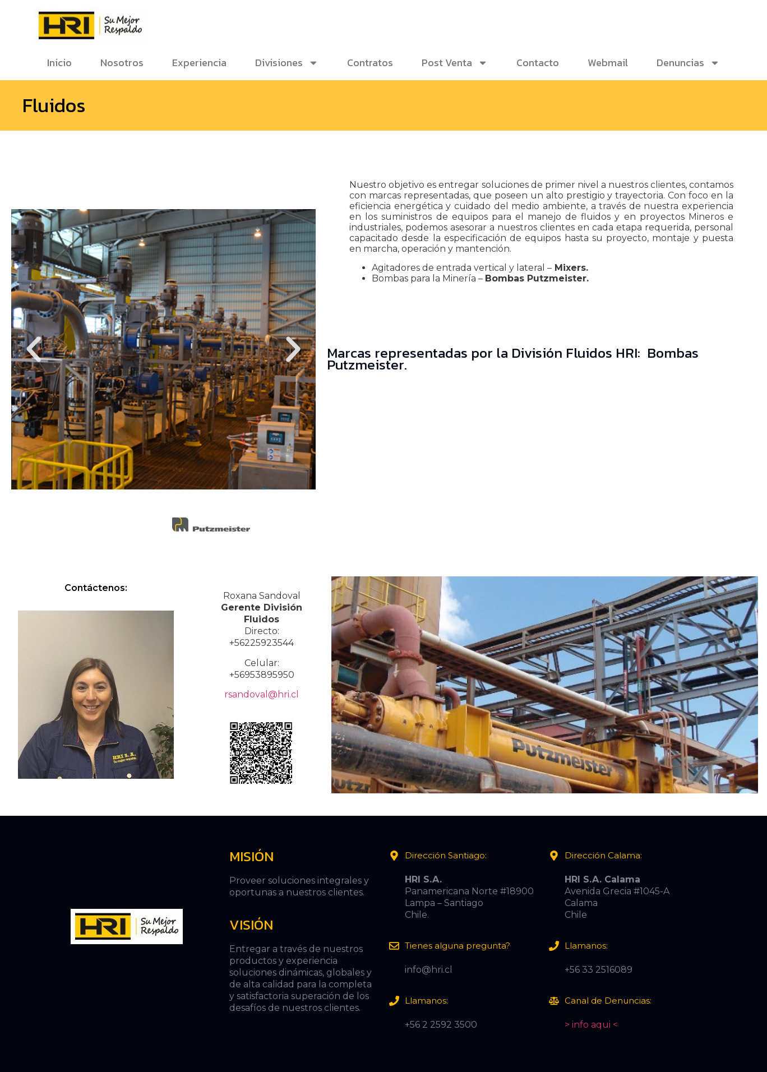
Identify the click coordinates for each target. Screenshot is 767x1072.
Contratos (370, 62)
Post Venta (455, 62)
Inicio (59, 62)
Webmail (608, 62)
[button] (33, 349)
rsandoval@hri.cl (261, 694)
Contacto (537, 62)
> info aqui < (591, 1024)
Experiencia (199, 62)
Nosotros (122, 62)
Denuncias (688, 62)
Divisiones (286, 62)
